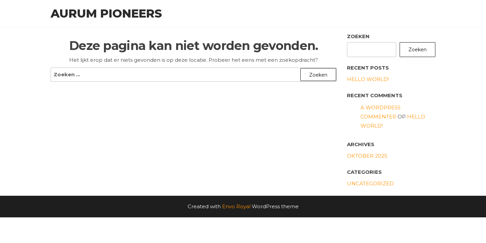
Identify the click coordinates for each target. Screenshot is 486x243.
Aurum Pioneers (106, 13)
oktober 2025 (367, 156)
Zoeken (358, 36)
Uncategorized (370, 183)
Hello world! (368, 79)
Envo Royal (236, 206)
